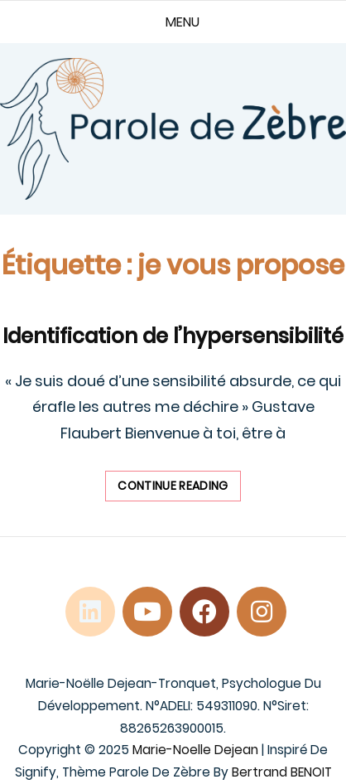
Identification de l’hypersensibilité (173, 336)
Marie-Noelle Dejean (195, 749)
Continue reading (179, 489)
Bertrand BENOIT (282, 772)
